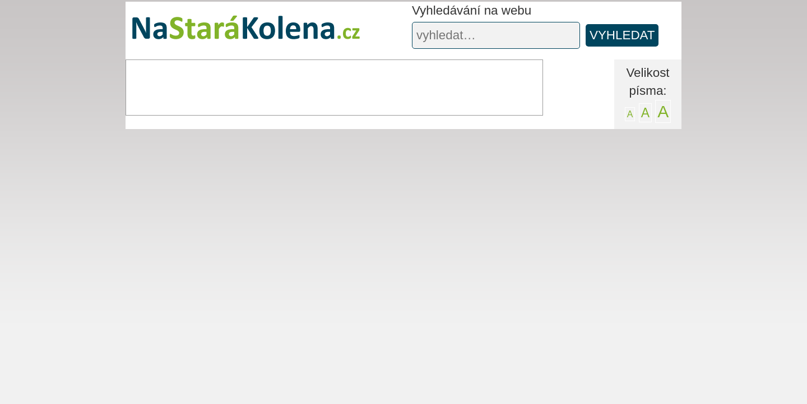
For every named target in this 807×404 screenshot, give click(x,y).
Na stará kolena (233, 33)
